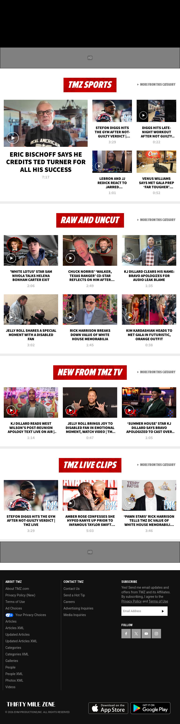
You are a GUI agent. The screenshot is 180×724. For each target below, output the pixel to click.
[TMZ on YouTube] (146, 633)
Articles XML (14, 628)
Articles (11, 621)
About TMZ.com (17, 589)
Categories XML (17, 654)
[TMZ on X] (18, 7)
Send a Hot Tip (74, 595)
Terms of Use (15, 602)
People (10, 667)
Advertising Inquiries (78, 608)
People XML (14, 674)
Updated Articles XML (21, 641)
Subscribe (163, 611)
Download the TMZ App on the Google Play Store (150, 708)
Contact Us (72, 589)
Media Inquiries (75, 615)
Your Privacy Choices (25, 615)
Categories (13, 648)
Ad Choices (13, 608)
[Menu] (6, 31)
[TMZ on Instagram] (41, 7)
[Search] (173, 31)
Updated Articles (17, 634)
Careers (69, 602)
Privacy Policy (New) (20, 595)
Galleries (11, 661)
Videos (10, 687)
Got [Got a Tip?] (15, 20)
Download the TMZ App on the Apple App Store (108, 708)
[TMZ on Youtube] (30, 7)
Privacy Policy (131, 601)
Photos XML (14, 680)
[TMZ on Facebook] (7, 7)
